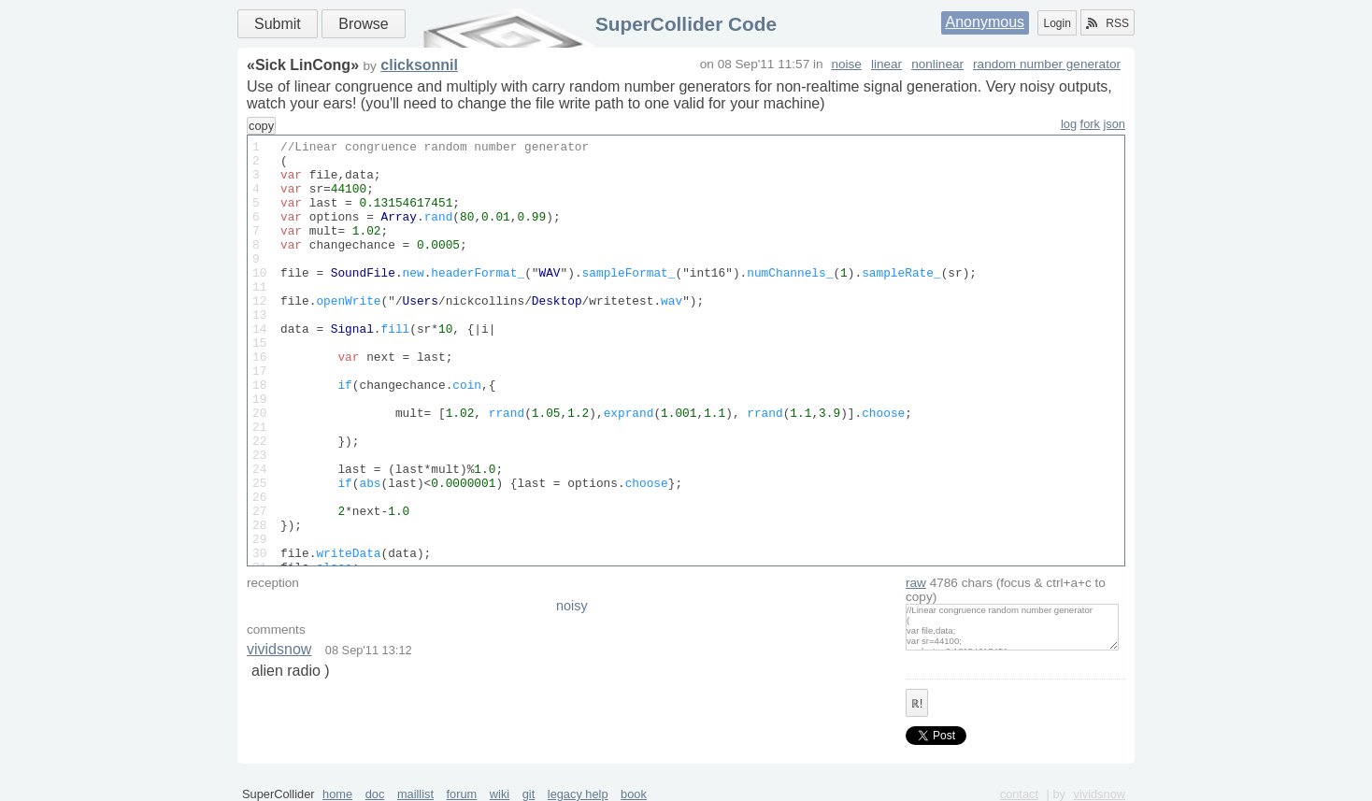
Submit (277, 24)
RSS (1107, 23)
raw (916, 583)
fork (1090, 124)
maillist (415, 794)
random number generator (1047, 64)
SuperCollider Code (686, 24)
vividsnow (279, 649)
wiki (499, 794)
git (529, 794)
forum (462, 794)
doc (375, 794)
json (1114, 124)
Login (1056, 23)
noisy (572, 605)
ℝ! (916, 703)
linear (886, 64)
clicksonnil (419, 65)
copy (261, 126)
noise (846, 64)
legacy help (578, 794)
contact (1019, 794)
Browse (363, 24)
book (634, 794)
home (337, 794)
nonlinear (937, 64)
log (1069, 124)
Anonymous (985, 22)
